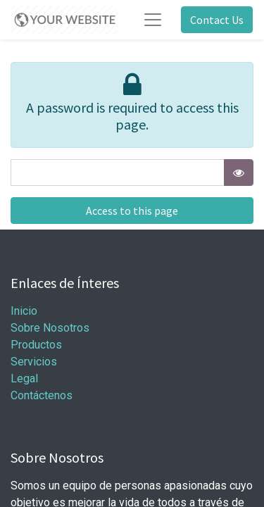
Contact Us (217, 20)
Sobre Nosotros (50, 327)
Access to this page (132, 211)
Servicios (34, 361)
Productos (36, 344)
